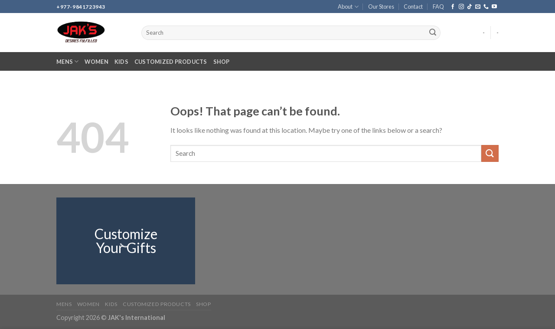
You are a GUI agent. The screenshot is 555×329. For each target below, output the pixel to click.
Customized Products (170, 61)
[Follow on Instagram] (461, 7)
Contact (413, 6)
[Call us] (486, 7)
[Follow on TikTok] (469, 7)
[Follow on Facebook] (452, 7)
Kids (121, 61)
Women (96, 61)
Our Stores (381, 6)
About (348, 7)
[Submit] (432, 33)
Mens (67, 61)
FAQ (438, 6)
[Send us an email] (477, 7)
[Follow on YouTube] (494, 7)
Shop (221, 61)
